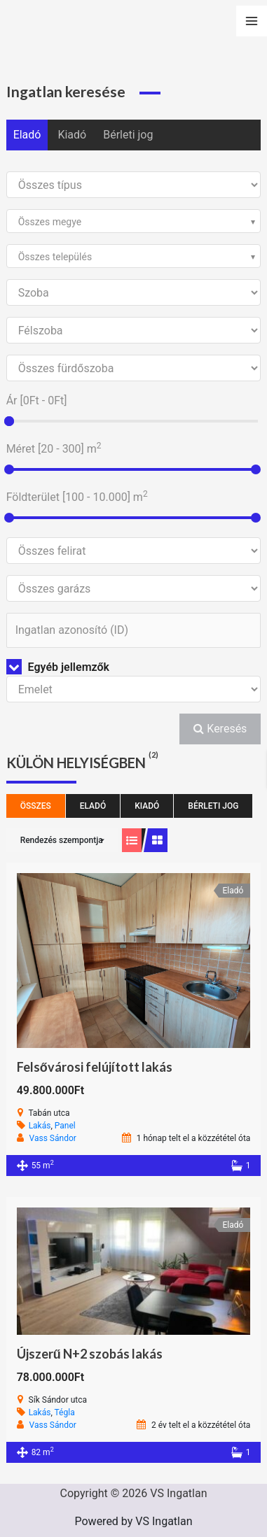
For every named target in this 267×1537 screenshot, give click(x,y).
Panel (65, 1126)
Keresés (220, 728)
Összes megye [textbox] (50, 221)
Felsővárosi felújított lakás (94, 1067)
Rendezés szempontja (61, 840)
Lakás (40, 1126)
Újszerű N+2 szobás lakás (90, 1353)
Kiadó (71, 134)
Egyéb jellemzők (57, 667)
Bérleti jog (128, 134)
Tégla (65, 1412)
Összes (35, 806)
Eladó (27, 134)
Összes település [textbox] (55, 256)
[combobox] (133, 221)
